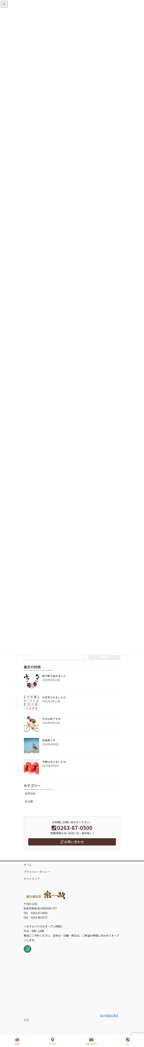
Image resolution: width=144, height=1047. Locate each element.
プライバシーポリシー (37, 872)
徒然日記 (30, 793)
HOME (17, 1041)
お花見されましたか (54, 697)
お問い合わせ (91, 1041)
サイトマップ (32, 879)
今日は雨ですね (51, 719)
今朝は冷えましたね (54, 762)
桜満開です (48, 740)
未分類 (29, 801)
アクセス (53, 1041)
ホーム (28, 865)
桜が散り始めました (54, 676)
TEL (128, 1041)
